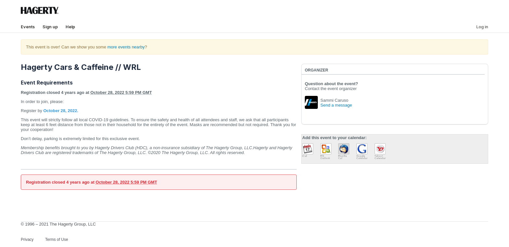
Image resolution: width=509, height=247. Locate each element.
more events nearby (126, 47)
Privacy (27, 239)
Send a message (336, 105)
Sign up (50, 26)
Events (28, 26)
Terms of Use (56, 239)
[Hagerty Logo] (41, 12)
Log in (482, 26)
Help (70, 26)
